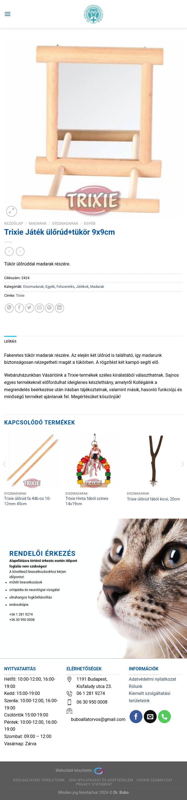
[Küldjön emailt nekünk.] (150, 716)
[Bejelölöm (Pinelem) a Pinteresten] (49, 308)
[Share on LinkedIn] (59, 308)
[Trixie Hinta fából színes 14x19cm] (93, 461)
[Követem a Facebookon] (136, 716)
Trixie (20, 295)
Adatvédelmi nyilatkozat (152, 679)
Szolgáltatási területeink (39, 780)
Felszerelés (65, 286)
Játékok (82, 286)
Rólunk (135, 686)
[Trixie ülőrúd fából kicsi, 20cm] (155, 461)
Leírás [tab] (10, 341)
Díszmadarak (65, 223)
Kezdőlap (13, 223)
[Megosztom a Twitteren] (29, 308)
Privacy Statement (94, 784)
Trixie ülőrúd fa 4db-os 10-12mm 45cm (27, 501)
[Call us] (164, 716)
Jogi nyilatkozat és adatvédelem (100, 780)
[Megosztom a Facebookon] (19, 308)
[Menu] (7, 14)
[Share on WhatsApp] (9, 308)
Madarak (38, 223)
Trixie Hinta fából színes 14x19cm (86, 501)
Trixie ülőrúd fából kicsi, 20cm (153, 499)
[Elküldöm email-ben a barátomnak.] (39, 308)
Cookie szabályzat (155, 780)
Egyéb (89, 223)
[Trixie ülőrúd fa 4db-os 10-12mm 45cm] (32, 461)
